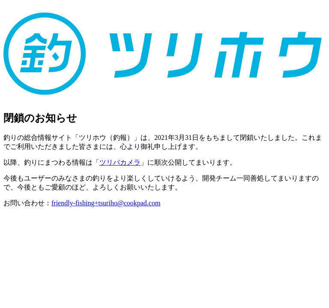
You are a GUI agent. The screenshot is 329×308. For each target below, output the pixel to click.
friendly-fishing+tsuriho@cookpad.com (105, 203)
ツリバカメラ (120, 162)
